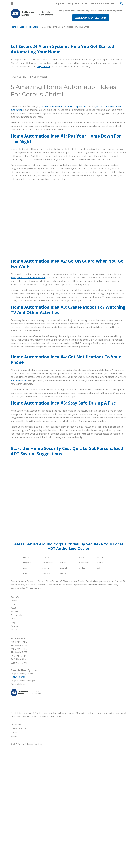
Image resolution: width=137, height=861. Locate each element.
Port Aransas (47, 678)
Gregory (45, 672)
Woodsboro (84, 678)
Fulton (26, 689)
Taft (62, 672)
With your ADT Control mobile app (28, 326)
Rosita (81, 672)
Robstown (46, 689)
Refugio (100, 672)
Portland (101, 678)
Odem (100, 683)
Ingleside (64, 683)
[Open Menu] (12, 3)
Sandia (63, 678)
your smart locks (19, 495)
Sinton (63, 689)
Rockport (46, 683)
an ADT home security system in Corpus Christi (65, 155)
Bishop (26, 683)
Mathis (82, 683)
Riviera (26, 672)
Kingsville (27, 678)
